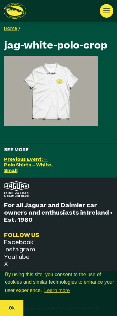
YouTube (17, 257)
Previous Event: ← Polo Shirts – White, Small (28, 165)
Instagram (19, 249)
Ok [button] (12, 307)
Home (10, 28)
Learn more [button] (57, 290)
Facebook (18, 242)
